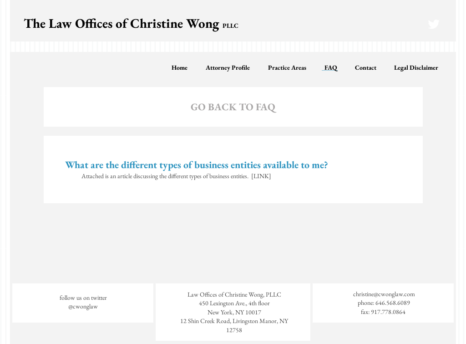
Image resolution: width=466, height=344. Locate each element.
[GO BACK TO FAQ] (233, 107)
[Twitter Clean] (434, 24)
